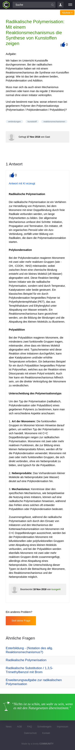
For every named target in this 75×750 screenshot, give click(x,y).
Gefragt (22, 137)
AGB (19, 726)
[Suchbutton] (52, 5)
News (8, 726)
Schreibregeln (44, 726)
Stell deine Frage (20, 620)
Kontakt (46, 733)
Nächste (67, 12)
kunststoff (32, 121)
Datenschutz (30, 733)
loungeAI (55, 589)
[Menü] (70, 4)
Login (60, 5)
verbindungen (14, 121)
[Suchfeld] (34, 5)
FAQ (29, 726)
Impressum (62, 726)
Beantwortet (26, 589)
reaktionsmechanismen (54, 121)
